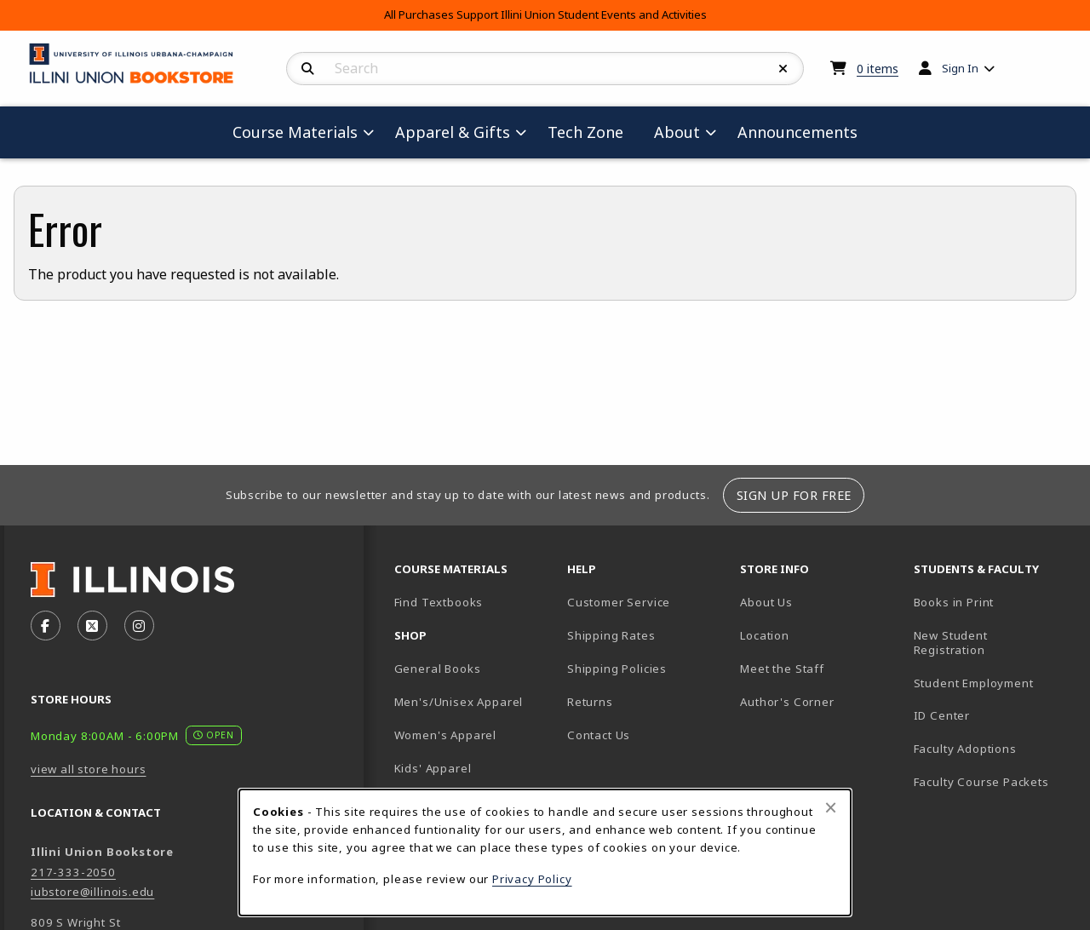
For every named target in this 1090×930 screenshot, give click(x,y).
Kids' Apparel (433, 768)
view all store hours (88, 769)
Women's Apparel (445, 735)
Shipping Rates (611, 635)
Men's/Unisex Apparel (459, 701)
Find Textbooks (439, 602)
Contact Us (598, 735)
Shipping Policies (617, 668)
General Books (437, 668)
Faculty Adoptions (965, 748)
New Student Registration (951, 642)
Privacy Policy (532, 879)
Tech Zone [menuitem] (592, 131)
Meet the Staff (782, 668)
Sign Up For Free (794, 495)
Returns (590, 701)
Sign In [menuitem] (960, 68)
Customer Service (618, 602)
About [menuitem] (677, 132)
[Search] (308, 69)
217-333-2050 (73, 872)
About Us (766, 602)
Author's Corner (787, 701)
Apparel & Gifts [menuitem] (452, 132)
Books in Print (993, 602)
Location (764, 635)
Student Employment (993, 683)
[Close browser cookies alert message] (830, 807)
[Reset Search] (783, 69)
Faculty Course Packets (981, 781)
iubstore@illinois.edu (92, 891)
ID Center (993, 715)
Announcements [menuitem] (797, 132)
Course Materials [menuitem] (295, 132)
